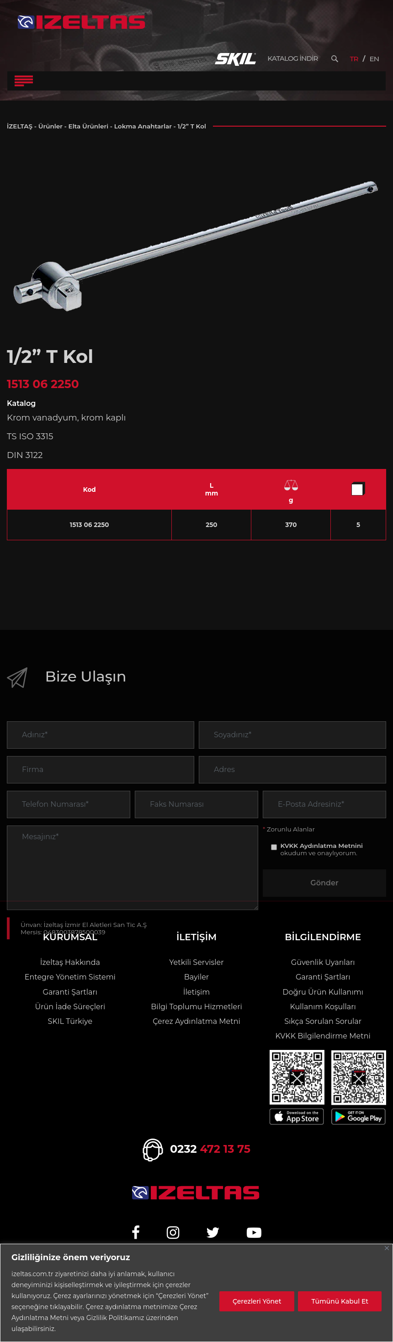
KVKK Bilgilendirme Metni (323, 1036)
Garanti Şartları (70, 992)
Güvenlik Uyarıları (323, 962)
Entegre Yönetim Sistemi (70, 977)
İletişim (196, 992)
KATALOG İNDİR (292, 58)
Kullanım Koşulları (323, 1006)
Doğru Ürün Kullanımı (322, 992)
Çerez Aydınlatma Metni (196, 1021)
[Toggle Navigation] (23, 81)
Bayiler (196, 977)
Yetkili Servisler (196, 962)
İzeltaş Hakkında (70, 962)
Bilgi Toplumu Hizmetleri (196, 1006)
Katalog (21, 403)
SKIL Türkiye (70, 1021)
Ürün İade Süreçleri (70, 1006)
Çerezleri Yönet (257, 1301)
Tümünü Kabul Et (339, 1301)
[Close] (387, 1248)
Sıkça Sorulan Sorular (322, 1021)
